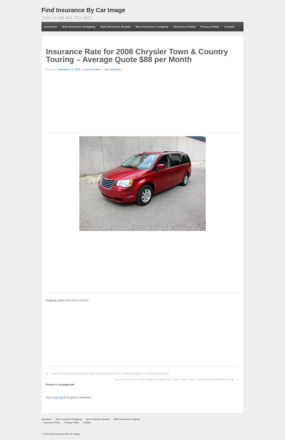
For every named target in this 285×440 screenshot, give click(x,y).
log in (62, 397)
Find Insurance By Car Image (83, 10)
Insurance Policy (184, 26)
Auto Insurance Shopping (78, 26)
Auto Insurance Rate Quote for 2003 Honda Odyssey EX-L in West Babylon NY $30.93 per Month (110, 373)
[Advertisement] (142, 103)
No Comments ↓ (114, 69)
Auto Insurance (92, 69)
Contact (229, 26)
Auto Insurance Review (115, 26)
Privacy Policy (210, 26)
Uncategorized (66, 384)
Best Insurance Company (152, 26)
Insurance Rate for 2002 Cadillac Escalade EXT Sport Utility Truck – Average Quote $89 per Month (174, 379)
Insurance (50, 26)
